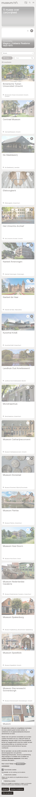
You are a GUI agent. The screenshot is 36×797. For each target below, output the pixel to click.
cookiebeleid (5, 766)
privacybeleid (20, 763)
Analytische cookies (10, 774)
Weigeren (5, 789)
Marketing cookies (9, 781)
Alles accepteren (7, 793)
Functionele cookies (9, 770)
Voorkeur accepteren (17, 789)
